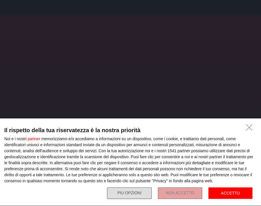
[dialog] (130, 162)
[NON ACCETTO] (250, 129)
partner (34, 139)
